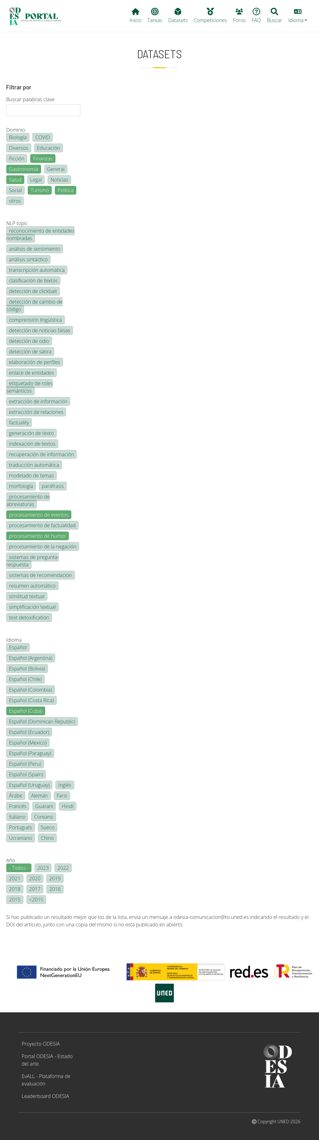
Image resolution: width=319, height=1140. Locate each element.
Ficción (16, 158)
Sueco (48, 827)
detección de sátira (30, 351)
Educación (48, 147)
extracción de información (38, 401)
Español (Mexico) (28, 742)
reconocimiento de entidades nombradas (40, 234)
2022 (63, 867)
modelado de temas (31, 475)
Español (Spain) (26, 774)
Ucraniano (20, 838)
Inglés (64, 785)
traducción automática (34, 464)
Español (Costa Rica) (31, 700)
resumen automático (32, 585)
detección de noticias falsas (39, 330)
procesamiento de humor (37, 535)
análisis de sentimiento (34, 248)
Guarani (44, 806)
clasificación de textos (33, 280)
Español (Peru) (25, 763)
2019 (55, 878)
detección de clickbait (33, 291)
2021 (15, 878)
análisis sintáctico (28, 259)
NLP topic (17, 223)
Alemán (39, 795)
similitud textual (27, 596)
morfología (21, 486)
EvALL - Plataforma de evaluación (46, 1080)
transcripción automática (36, 270)
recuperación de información (41, 454)
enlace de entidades (31, 372)
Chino (47, 838)
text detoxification (29, 617)
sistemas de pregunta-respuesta (32, 561)
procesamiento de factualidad (42, 525)
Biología (17, 137)
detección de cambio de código (34, 305)
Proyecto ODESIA (41, 1043)
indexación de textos (32, 443)
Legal (36, 179)
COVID (42, 137)
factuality (19, 422)
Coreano (43, 816)
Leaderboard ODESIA (45, 1096)
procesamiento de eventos (39, 514)
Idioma (13, 639)
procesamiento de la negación (42, 546)
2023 (43, 867)
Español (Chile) (25, 679)
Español (18, 647)
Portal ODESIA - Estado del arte (47, 1060)
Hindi (68, 806)
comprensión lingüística (35, 319)
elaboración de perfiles (34, 362)
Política (66, 190)
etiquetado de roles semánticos (29, 387)
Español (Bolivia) (27, 668)
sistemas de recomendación (40, 575)
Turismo (40, 190)
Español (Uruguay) (29, 785)
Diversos (18, 147)
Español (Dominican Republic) (42, 721)
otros (15, 200)
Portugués (20, 827)
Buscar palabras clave (30, 99)
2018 (15, 889)
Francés (17, 806)
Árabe (15, 795)
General (56, 169)
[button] (297, 15)
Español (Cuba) (25, 710)
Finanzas (42, 158)
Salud (15, 179)
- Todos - (19, 867)
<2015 (36, 899)
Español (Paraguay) (30, 753)
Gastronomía (23, 169)
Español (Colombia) (30, 689)
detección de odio (29, 341)
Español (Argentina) (30, 658)
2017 (35, 889)
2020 (35, 878)
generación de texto (31, 433)
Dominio (15, 129)
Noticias (59, 179)
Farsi (62, 795)
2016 (55, 889)
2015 (15, 899)
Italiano (17, 816)
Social (15, 190)
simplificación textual (32, 606)
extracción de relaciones (36, 412)
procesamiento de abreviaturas (28, 500)
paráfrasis (53, 486)
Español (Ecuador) (29, 732)
